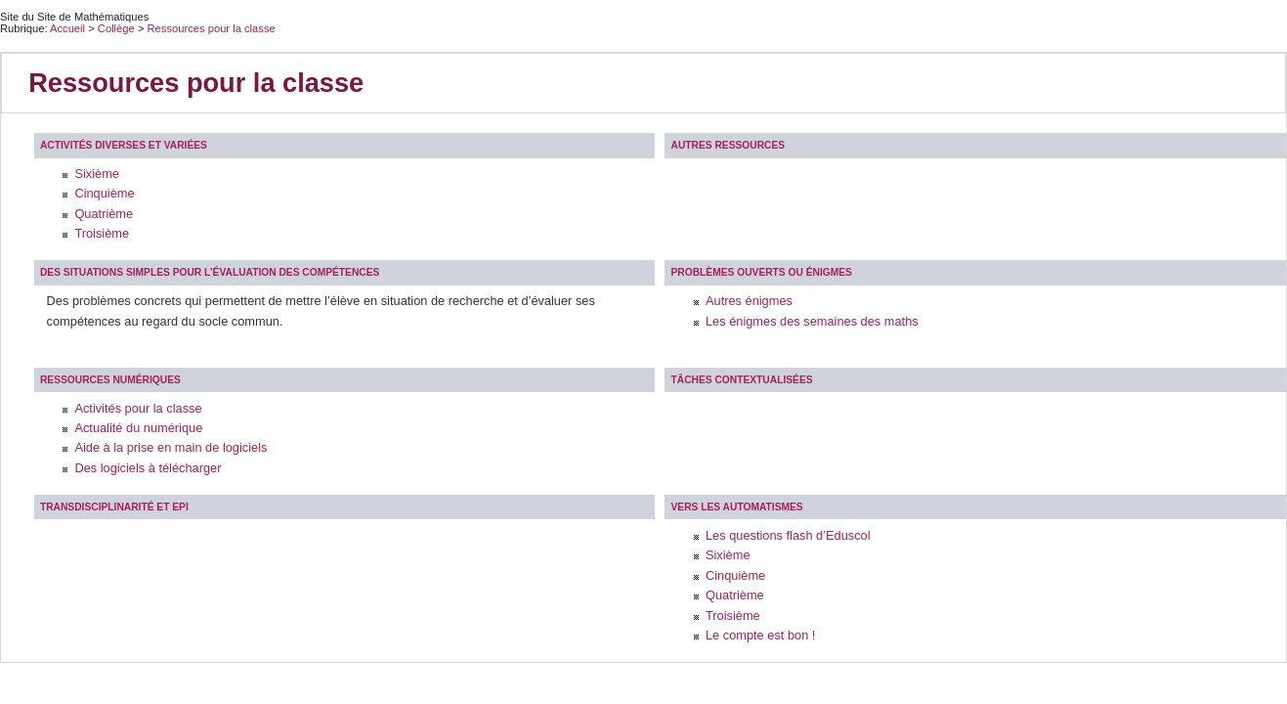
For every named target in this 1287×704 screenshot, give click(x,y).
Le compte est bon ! (760, 635)
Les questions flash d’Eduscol (788, 535)
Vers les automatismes (737, 507)
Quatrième (103, 213)
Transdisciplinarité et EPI (114, 507)
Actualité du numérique (138, 427)
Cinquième (104, 193)
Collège (118, 28)
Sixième (96, 173)
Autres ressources (728, 145)
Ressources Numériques (110, 379)
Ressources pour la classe (212, 28)
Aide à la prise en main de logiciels (170, 447)
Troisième (101, 233)
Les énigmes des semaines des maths (812, 321)
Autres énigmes (749, 300)
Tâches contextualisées (742, 379)
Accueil (67, 28)
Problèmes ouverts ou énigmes (761, 272)
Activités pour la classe (137, 408)
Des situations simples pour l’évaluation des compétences (209, 272)
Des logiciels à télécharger (147, 468)
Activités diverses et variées (123, 145)
